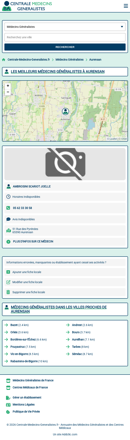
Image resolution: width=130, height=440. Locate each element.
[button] (65, 111)
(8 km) (80, 346)
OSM (124, 139)
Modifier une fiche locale (27, 282)
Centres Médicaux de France (30, 387)
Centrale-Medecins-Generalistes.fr (29, 59)
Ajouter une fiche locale (26, 272)
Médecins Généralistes (69, 59)
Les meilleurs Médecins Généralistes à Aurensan (58, 71)
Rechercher (65, 47)
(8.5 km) (24, 354)
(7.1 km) (83, 339)
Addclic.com (69, 434)
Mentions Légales (24, 404)
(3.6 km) (19, 332)
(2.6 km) (82, 325)
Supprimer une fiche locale (28, 292)
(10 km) (29, 361)
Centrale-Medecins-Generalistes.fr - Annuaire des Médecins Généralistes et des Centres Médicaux (70, 426)
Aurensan (95, 59)
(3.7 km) (81, 332)
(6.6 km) (28, 339)
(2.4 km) (19, 325)
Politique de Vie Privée (26, 411)
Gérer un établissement (27, 397)
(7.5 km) (23, 346)
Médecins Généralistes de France (33, 380)
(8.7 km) (82, 354)
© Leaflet (112, 139)
